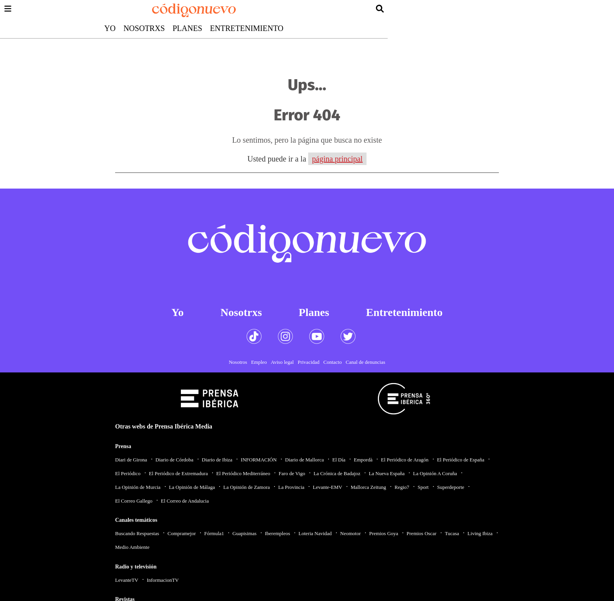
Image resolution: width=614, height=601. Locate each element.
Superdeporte (450, 487)
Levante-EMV (327, 487)
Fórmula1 (214, 533)
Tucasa (452, 533)
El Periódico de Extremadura (178, 473)
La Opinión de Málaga (192, 487)
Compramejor (182, 533)
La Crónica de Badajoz (337, 473)
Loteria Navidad (315, 533)
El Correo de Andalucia (185, 501)
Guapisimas (244, 533)
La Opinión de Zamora (246, 487)
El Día (338, 460)
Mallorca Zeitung (368, 487)
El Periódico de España (460, 460)
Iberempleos (277, 533)
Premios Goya (383, 533)
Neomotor (350, 533)
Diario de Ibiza (217, 460)
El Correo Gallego (133, 501)
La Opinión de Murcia (138, 487)
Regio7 (401, 487)
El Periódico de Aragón (405, 460)
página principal (337, 158)
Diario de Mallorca (304, 460)
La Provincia (291, 487)
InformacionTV (163, 580)
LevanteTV (126, 580)
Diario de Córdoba (174, 460)
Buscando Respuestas (137, 533)
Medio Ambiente (132, 547)
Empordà (363, 460)
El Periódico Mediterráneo (243, 473)
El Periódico (128, 473)
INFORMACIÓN (259, 460)
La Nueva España (387, 473)
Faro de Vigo (292, 473)
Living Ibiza (480, 533)
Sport (423, 487)
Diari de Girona (131, 460)
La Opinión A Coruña (435, 473)
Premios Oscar (421, 533)
